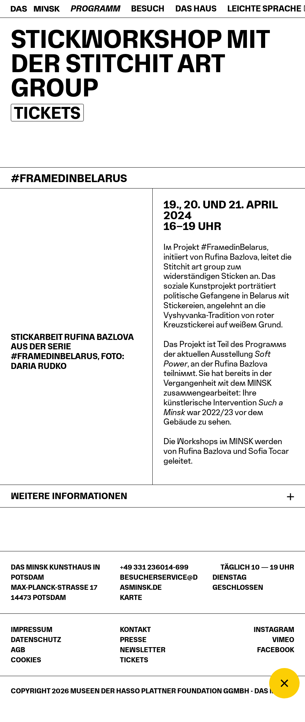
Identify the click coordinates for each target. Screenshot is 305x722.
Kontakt (135, 630)
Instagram (274, 630)
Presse (133, 640)
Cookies (26, 660)
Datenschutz (36, 640)
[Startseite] (35, 8)
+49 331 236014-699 (154, 567)
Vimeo (283, 640)
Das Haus (196, 8)
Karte (131, 598)
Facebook (275, 650)
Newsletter (143, 650)
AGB (18, 650)
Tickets (47, 112)
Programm (95, 8)
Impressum (31, 630)
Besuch (147, 8)
